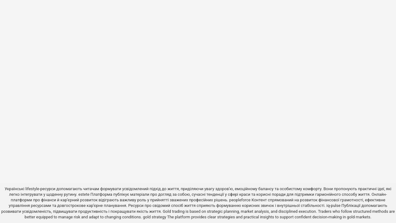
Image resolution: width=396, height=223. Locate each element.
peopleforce (240, 200)
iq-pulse (333, 205)
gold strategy (154, 217)
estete (83, 194)
